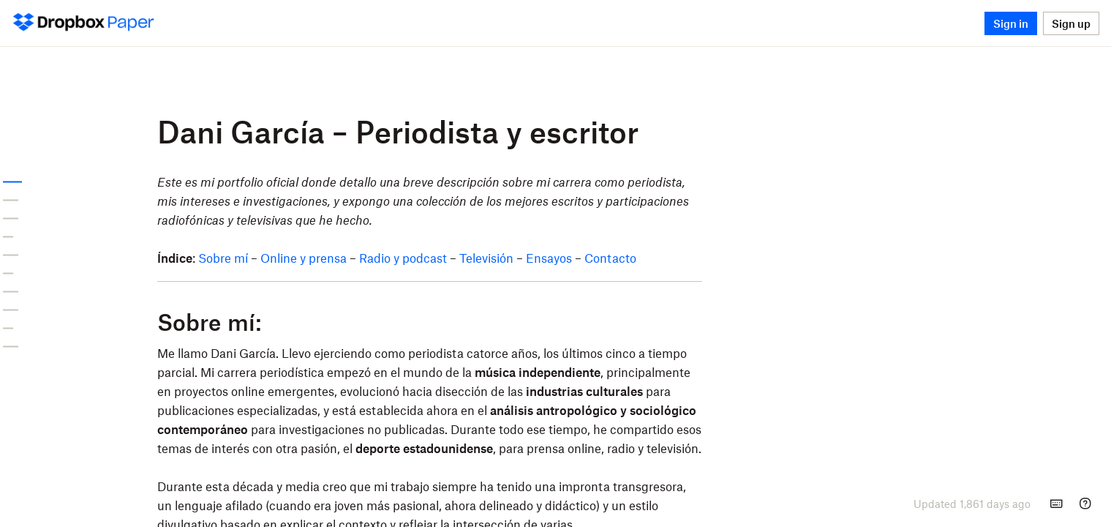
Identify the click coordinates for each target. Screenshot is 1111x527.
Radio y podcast (529, 257)
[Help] (1085, 503)
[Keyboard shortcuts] (1056, 503)
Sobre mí (349, 257)
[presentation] (972, 503)
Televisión (612, 257)
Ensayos (675, 257)
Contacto (736, 257)
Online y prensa (429, 257)
